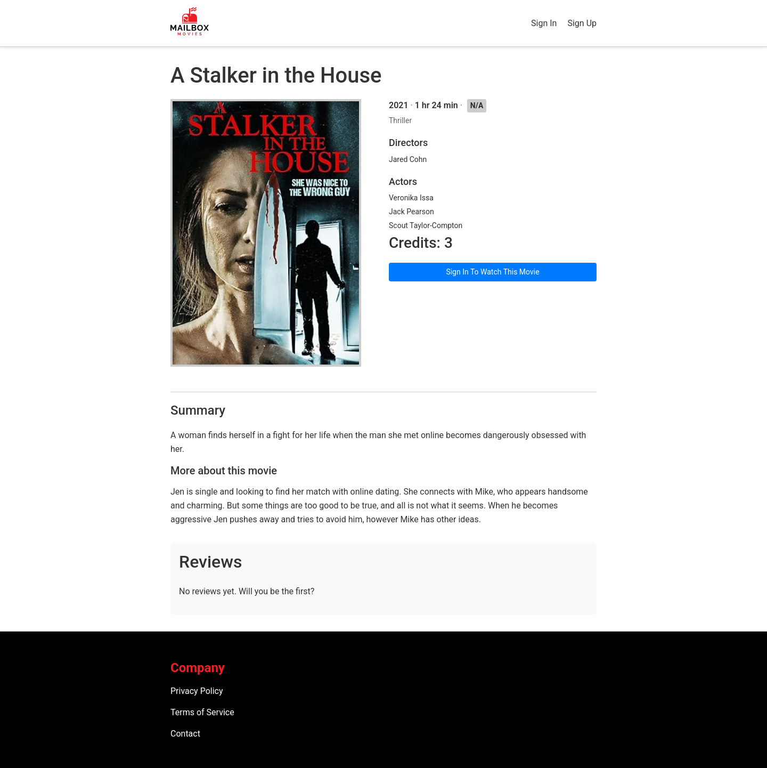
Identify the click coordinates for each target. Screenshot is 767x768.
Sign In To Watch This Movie (492, 272)
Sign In (544, 23)
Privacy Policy (196, 691)
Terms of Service (202, 712)
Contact (185, 734)
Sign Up (582, 23)
